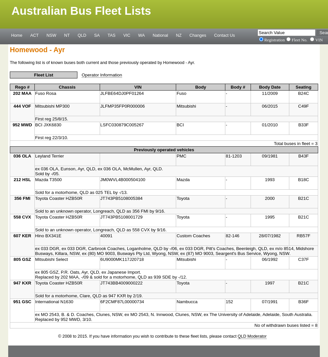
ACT (34, 35)
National (160, 35)
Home (16, 35)
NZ (178, 35)
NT (67, 35)
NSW (51, 35)
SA (97, 35)
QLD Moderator (252, 336)
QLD (82, 35)
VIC (126, 35)
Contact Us (224, 35)
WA (141, 35)
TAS (111, 35)
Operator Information (102, 75)
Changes (198, 35)
